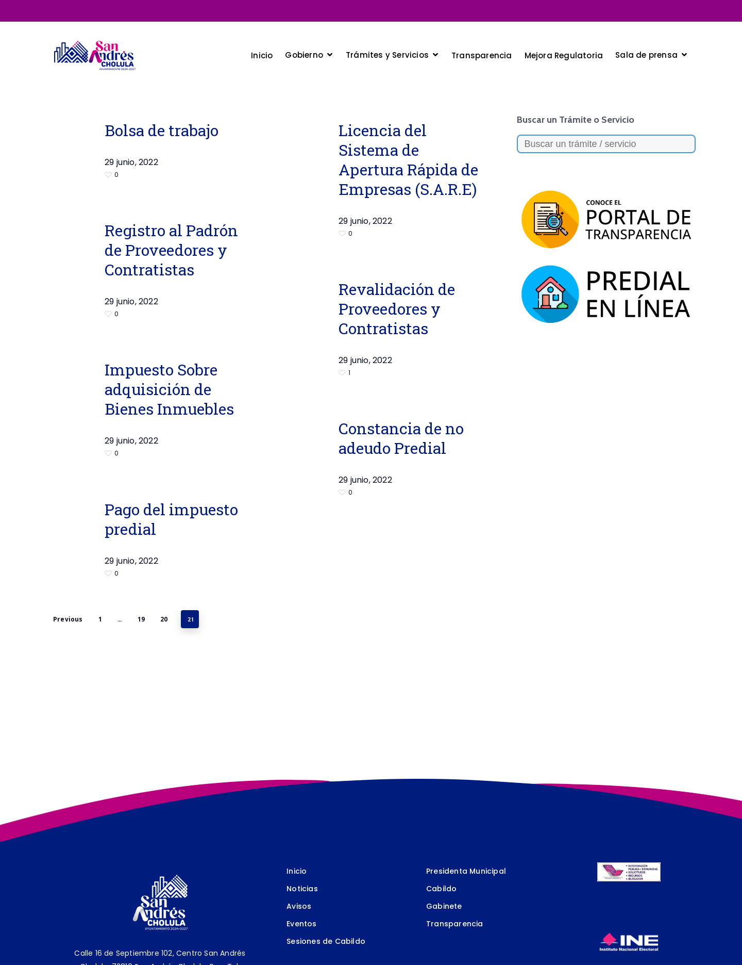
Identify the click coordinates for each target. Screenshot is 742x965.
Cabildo (441, 889)
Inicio (296, 871)
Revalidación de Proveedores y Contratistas (397, 308)
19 (141, 619)
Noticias (302, 889)
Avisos (298, 906)
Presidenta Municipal (466, 871)
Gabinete (444, 906)
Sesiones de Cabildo (325, 941)
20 (163, 619)
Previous (68, 619)
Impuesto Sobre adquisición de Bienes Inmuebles (169, 389)
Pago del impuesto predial (171, 519)
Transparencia (454, 924)
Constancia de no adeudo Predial (401, 438)
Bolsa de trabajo (161, 130)
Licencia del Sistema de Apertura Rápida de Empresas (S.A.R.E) (408, 159)
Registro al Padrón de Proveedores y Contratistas (171, 250)
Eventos (301, 924)
